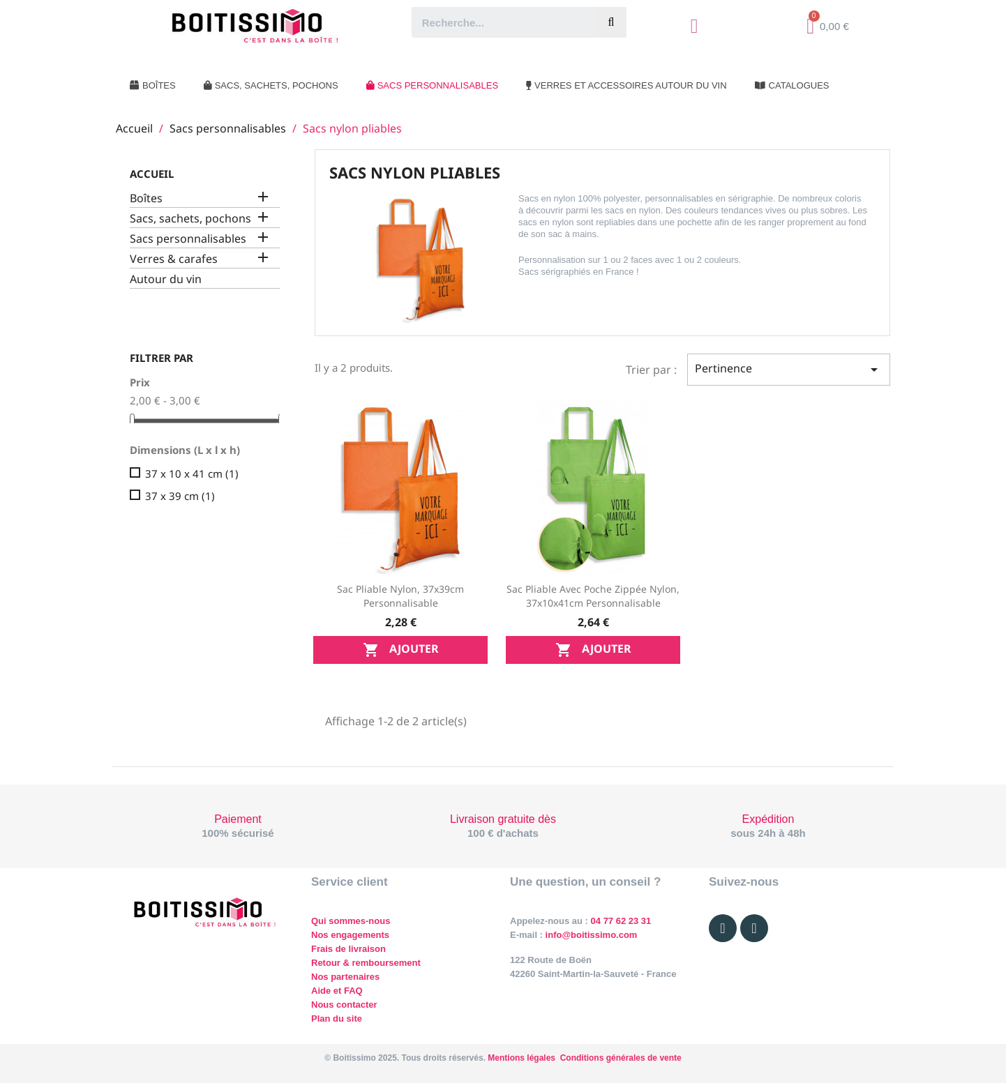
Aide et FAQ (337, 990)
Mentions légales (521, 1058)
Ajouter (401, 649)
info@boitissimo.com (590, 935)
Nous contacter (344, 1004)
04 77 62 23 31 (621, 921)
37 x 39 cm (180, 496)
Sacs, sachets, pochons (190, 218)
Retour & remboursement (366, 962)
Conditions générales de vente (621, 1058)
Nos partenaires (345, 976)
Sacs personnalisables (188, 239)
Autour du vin (166, 279)
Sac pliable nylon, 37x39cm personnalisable (400, 595)
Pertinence (789, 369)
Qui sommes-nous (350, 921)
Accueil (152, 174)
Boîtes (146, 198)
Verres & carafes (174, 259)
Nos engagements (350, 935)
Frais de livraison (348, 949)
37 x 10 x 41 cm (192, 473)
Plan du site (336, 1018)
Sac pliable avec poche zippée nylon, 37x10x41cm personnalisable (593, 595)
